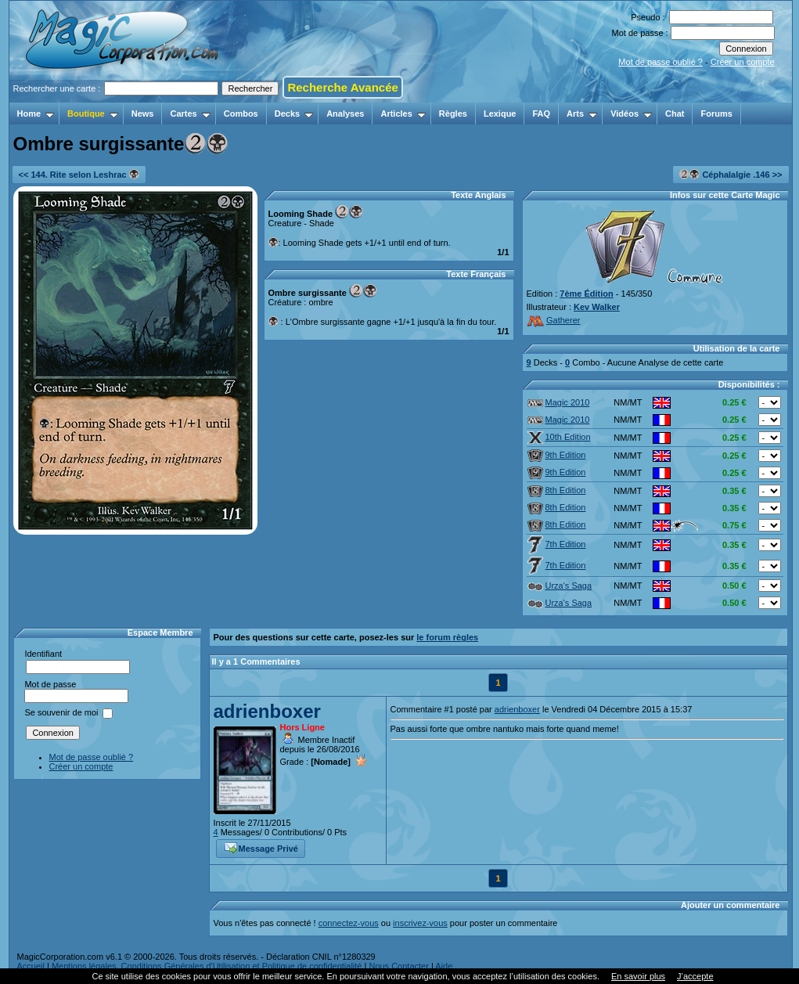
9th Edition (556, 455)
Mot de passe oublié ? (660, 62)
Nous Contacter (398, 966)
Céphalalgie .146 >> (730, 174)
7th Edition (556, 544)
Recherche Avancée (342, 87)
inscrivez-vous (420, 923)
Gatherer (554, 320)
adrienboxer (267, 711)
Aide (443, 966)
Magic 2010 (558, 402)
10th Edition (559, 437)
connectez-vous (349, 923)
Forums (716, 113)
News (142, 113)
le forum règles (447, 637)
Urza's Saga (559, 585)
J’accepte (695, 976)
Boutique (92, 113)
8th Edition (556, 490)
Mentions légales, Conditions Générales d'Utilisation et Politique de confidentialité (207, 966)
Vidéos (631, 113)
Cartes (190, 113)
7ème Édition (586, 293)
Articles (402, 113)
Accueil (31, 966)
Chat (674, 113)
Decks (294, 113)
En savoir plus (638, 976)
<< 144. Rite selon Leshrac (79, 174)
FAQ (541, 113)
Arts (582, 113)
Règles (453, 113)
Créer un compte (743, 62)
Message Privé (261, 847)
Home (36, 113)
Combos (241, 113)
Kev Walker (597, 307)
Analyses (345, 113)
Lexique (500, 113)
